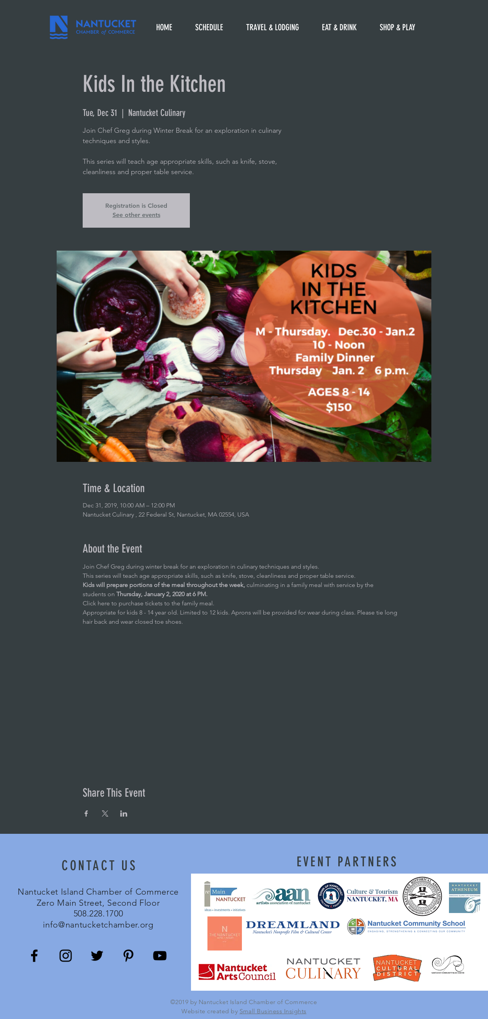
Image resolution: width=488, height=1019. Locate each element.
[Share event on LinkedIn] (123, 813)
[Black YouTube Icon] (160, 955)
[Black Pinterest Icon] (128, 955)
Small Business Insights (273, 1011)
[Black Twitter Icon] (97, 955)
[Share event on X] (105, 813)
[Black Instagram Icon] (65, 955)
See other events (136, 214)
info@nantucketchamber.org (98, 925)
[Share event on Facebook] (86, 813)
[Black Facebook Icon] (34, 955)
